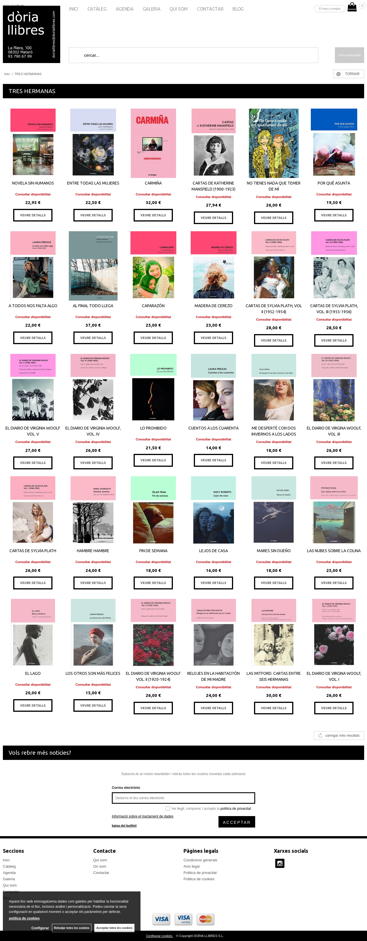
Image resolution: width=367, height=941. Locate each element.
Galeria (152, 8)
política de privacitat (235, 809)
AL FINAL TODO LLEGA (93, 305)
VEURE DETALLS (33, 215)
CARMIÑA (153, 183)
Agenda (125, 8)
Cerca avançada (349, 55)
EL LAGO (33, 673)
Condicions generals (200, 860)
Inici (73, 8)
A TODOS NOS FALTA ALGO (33, 305)
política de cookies (24, 918)
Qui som (178, 8)
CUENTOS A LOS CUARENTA (213, 428)
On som (99, 866)
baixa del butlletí (124, 825)
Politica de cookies (199, 879)
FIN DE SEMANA (153, 550)
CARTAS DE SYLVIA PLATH (32, 550)
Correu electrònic (126, 788)
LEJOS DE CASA (213, 550)
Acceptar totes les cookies (114, 928)
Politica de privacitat (200, 873)
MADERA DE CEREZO (214, 305)
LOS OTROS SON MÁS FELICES (93, 673)
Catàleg (97, 8)
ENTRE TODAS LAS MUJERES (93, 183)
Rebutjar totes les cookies (71, 928)
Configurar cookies (159, 936)
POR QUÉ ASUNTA (334, 183)
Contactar (210, 8)
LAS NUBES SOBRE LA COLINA (334, 550)
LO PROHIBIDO (153, 428)
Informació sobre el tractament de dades (142, 816)
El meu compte (330, 8)
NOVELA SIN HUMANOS (33, 183)
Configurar (40, 928)
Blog (238, 8)
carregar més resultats (342, 736)
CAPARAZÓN (153, 305)
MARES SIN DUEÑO (274, 550)
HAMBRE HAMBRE (93, 550)
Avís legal (192, 866)
